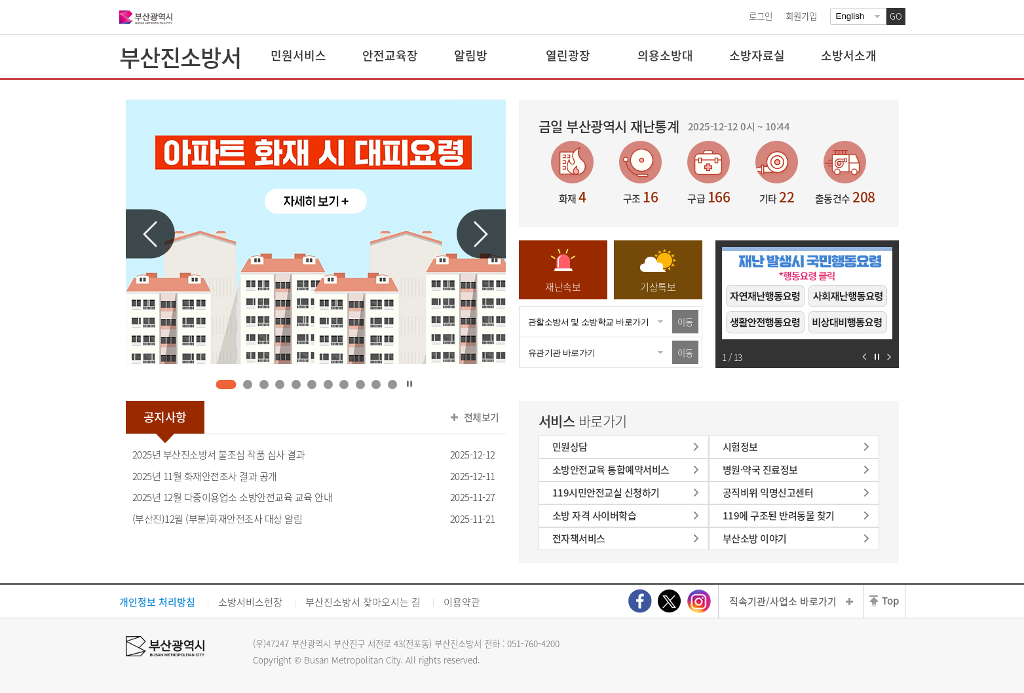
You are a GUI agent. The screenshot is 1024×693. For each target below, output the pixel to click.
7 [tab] (327, 384)
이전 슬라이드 (150, 234)
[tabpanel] (316, 232)
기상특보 (657, 287)
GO (896, 16)
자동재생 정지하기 (877, 357)
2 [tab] (248, 384)
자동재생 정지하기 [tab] (409, 383)
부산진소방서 (180, 57)
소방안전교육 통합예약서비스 (611, 469)
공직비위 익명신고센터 (768, 492)
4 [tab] (280, 384)
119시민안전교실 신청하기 (606, 492)
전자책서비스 (578, 538)
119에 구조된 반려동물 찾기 (779, 515)
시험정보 (740, 447)
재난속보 (562, 287)
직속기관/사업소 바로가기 (783, 601)
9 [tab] (360, 384)
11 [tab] (392, 384)
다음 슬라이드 (481, 234)
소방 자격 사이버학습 (594, 515)
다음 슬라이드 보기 (889, 357)
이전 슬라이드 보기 (864, 357)
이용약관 (462, 602)
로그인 (760, 15)
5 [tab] (295, 384)
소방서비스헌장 (250, 602)
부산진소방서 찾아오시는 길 (363, 602)
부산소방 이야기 (755, 538)
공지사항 (165, 417)
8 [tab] (344, 384)
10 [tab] (376, 384)
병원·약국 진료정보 (760, 469)
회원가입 (801, 15)
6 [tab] (312, 384)
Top (890, 600)
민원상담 (570, 447)
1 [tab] (226, 384)
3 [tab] (263, 384)
